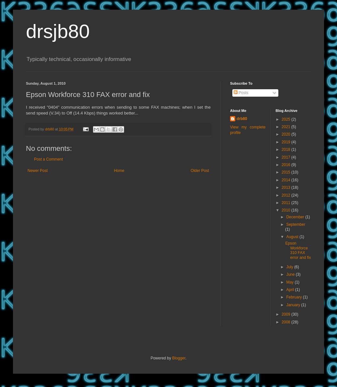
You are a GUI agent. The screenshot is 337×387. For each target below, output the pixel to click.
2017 (286, 157)
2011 (286, 202)
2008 (286, 322)
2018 (286, 149)
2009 (286, 314)
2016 (286, 165)
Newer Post (38, 170)
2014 (286, 180)
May (290, 282)
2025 (286, 119)
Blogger (178, 358)
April (290, 289)
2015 (286, 172)
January (293, 305)
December (295, 217)
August (292, 237)
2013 (286, 187)
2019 (286, 142)
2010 (286, 210)
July (290, 267)
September (295, 224)
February (294, 297)
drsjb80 (58, 31)
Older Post (200, 170)
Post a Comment (48, 159)
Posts (241, 93)
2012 (286, 195)
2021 (286, 127)
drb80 (242, 118)
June (291, 274)
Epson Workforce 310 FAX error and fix (298, 250)
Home (119, 170)
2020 (286, 134)
